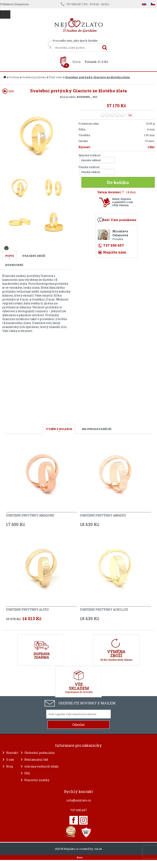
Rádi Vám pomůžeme (119, 220)
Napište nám (114, 252)
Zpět (8, 91)
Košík (77, 62)
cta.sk (98, 849)
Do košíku (118, 182)
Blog (9, 766)
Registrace (22, 4)
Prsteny (14, 77)
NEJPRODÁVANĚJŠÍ (97, 429)
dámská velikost (89, 155)
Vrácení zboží (33, 256)
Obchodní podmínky (39, 753)
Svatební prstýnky (34, 77)
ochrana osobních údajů (41, 766)
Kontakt (12, 753)
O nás (10, 759)
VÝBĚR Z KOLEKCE (59, 429)
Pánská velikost (89, 167)
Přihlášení (6, 4)
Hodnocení (14, 265)
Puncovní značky (36, 780)
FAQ (27, 773)
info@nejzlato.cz (78, 800)
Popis (9, 256)
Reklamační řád (36, 759)
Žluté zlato (55, 77)
